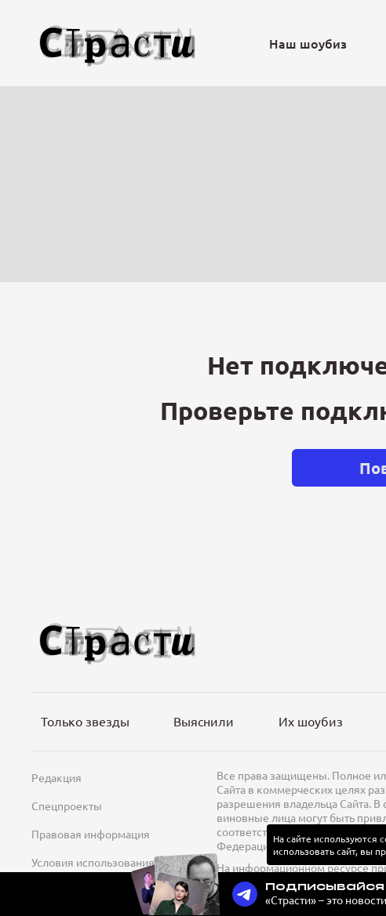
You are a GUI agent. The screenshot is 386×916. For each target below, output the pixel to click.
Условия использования (93, 862)
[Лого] (117, 43)
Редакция (56, 777)
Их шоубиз (311, 721)
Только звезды (85, 721)
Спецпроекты (66, 805)
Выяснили (203, 721)
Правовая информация (90, 834)
